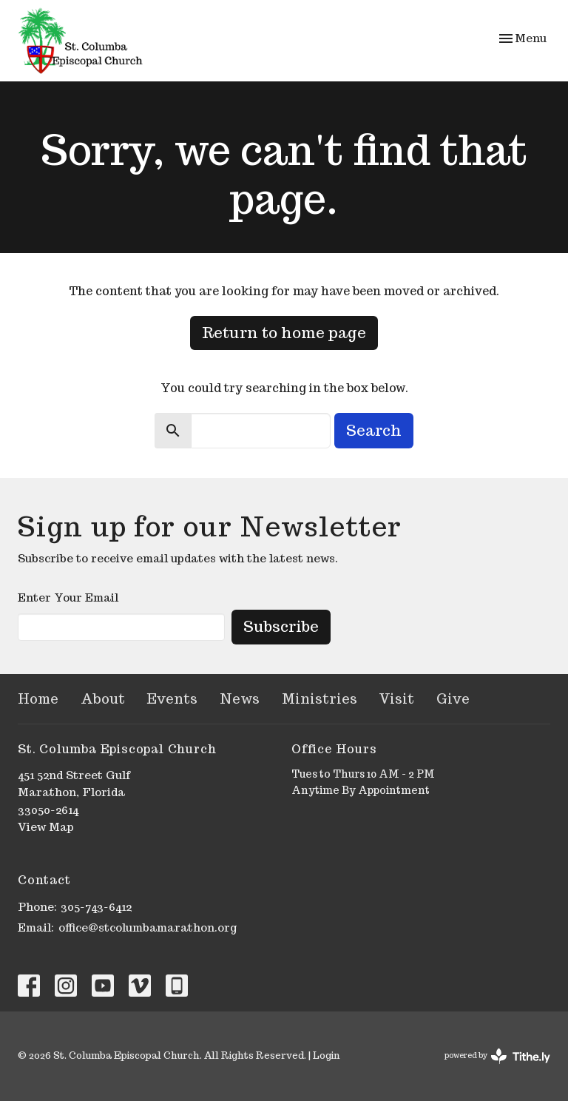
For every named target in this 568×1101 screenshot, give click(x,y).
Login (326, 1055)
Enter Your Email (68, 597)
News (240, 698)
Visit (396, 698)
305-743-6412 (96, 907)
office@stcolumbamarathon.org (147, 927)
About (103, 698)
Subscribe (281, 626)
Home (38, 698)
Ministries (319, 698)
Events (172, 698)
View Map (46, 827)
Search (374, 430)
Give (453, 698)
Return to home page (284, 333)
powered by (497, 1056)
